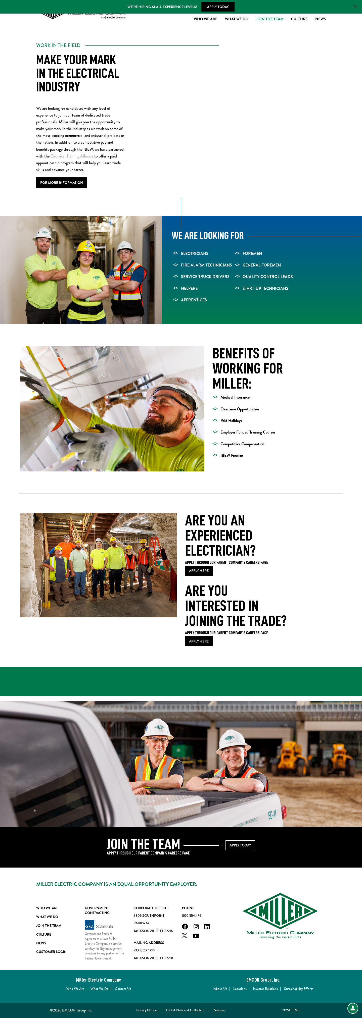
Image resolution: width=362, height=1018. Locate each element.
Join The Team (270, 19)
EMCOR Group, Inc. (263, 979)
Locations (240, 988)
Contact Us (123, 988)
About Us (220, 988)
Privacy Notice (146, 1009)
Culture (299, 19)
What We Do (236, 19)
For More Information (61, 182)
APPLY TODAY (240, 845)
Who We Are (205, 19)
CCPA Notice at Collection (185, 1009)
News (320, 19)
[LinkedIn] (207, 927)
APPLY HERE (199, 641)
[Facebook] (185, 927)
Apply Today (218, 6)
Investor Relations (265, 988)
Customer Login (51, 952)
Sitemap (219, 1009)
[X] (184, 936)
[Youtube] (196, 936)
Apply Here (199, 570)
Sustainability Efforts (298, 988)
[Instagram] (196, 927)
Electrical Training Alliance (72, 156)
